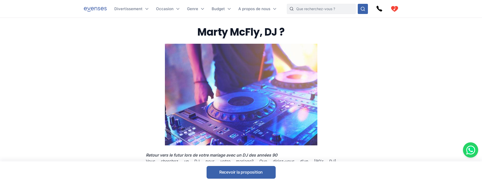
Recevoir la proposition (241, 172)
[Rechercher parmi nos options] (363, 9)
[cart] (394, 9)
